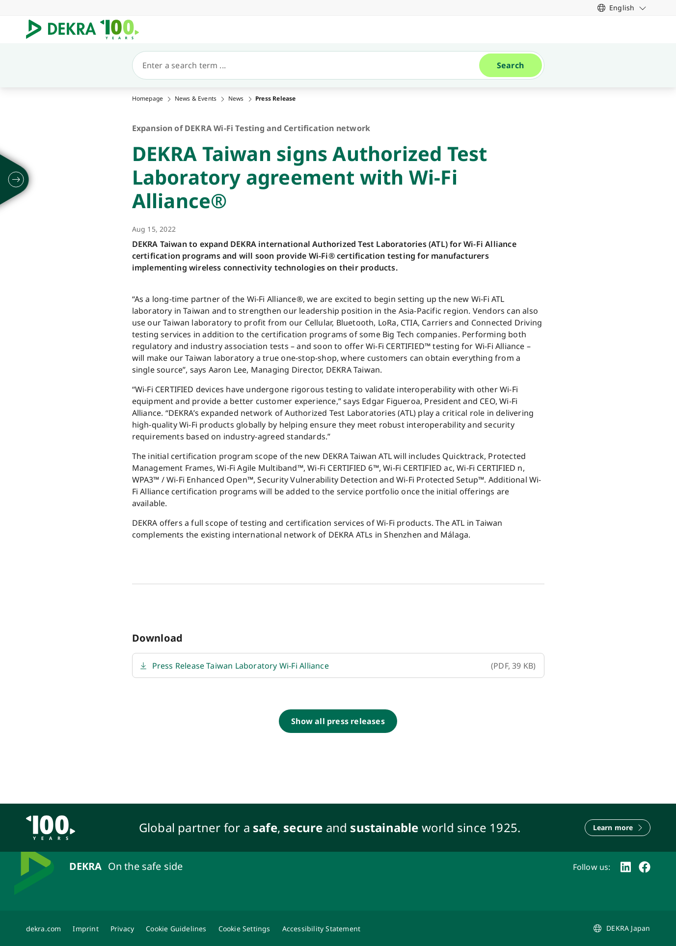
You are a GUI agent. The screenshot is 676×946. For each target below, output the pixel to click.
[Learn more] (617, 827)
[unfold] (16, 180)
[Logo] (86, 29)
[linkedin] (626, 867)
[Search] (309, 65)
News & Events (196, 99)
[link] (622, 7)
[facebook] (644, 867)
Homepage (147, 99)
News (236, 99)
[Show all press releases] (338, 721)
